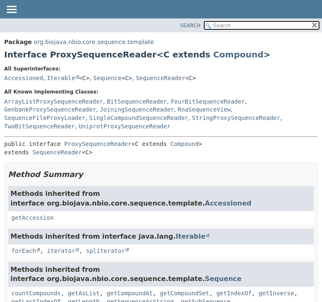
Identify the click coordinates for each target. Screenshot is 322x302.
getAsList (84, 293)
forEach (23, 250)
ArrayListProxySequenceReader (53, 101)
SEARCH (190, 26)
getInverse (276, 293)
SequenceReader (160, 78)
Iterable (61, 78)
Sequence (107, 78)
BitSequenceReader (137, 101)
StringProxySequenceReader (236, 118)
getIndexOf (234, 293)
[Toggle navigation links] (11, 10)
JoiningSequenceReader (137, 109)
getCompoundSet (184, 293)
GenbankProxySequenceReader (50, 109)
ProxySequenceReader (97, 144)
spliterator (105, 250)
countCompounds (36, 293)
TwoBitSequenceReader (39, 126)
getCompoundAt (130, 293)
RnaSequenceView (204, 109)
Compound (238, 54)
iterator (61, 250)
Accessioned (23, 78)
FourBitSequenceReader (208, 101)
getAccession (32, 217)
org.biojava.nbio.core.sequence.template (94, 42)
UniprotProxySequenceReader (124, 126)
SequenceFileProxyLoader (45, 118)
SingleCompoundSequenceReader (138, 118)
